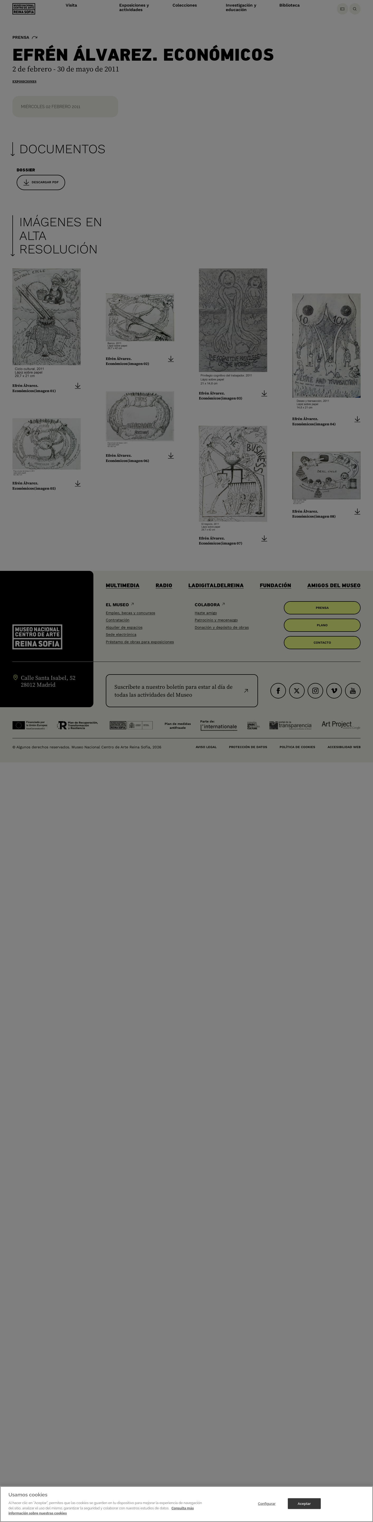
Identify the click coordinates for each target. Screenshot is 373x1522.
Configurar (267, 1503)
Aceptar (304, 1503)
